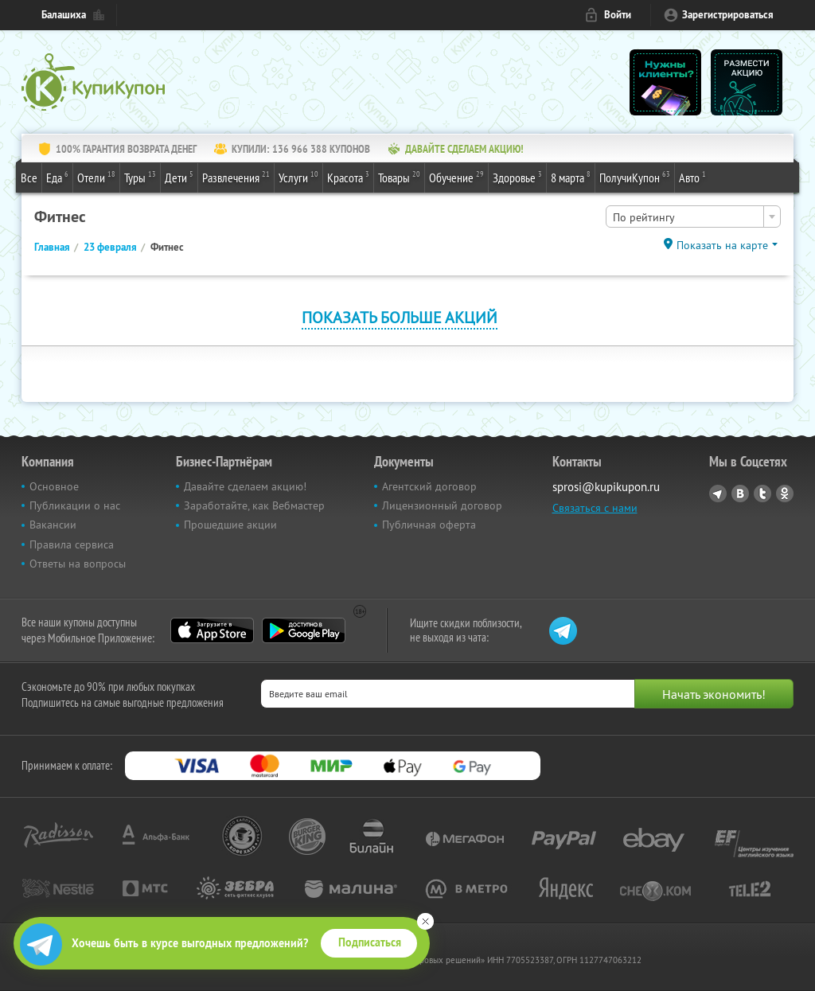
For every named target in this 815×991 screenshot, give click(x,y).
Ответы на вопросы (77, 563)
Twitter (762, 493)
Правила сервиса (71, 544)
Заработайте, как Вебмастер (254, 505)
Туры (140, 176)
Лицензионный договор (442, 505)
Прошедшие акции (230, 524)
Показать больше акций (399, 317)
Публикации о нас (74, 505)
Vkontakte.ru (740, 493)
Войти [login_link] (617, 14)
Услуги (298, 176)
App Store (212, 630)
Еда (57, 176)
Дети (179, 176)
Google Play (303, 630)
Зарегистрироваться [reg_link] (728, 14)
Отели (96, 176)
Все (29, 177)
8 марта (571, 176)
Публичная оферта (429, 524)
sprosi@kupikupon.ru (606, 486)
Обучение (456, 176)
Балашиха (63, 14)
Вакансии (52, 524)
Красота (348, 176)
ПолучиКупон (634, 176)
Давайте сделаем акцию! (245, 486)
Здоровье (517, 176)
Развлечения (236, 176)
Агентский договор (429, 486)
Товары (399, 176)
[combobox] (693, 216)
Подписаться (369, 942)
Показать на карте (722, 245)
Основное (54, 486)
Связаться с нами (595, 508)
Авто (692, 176)
